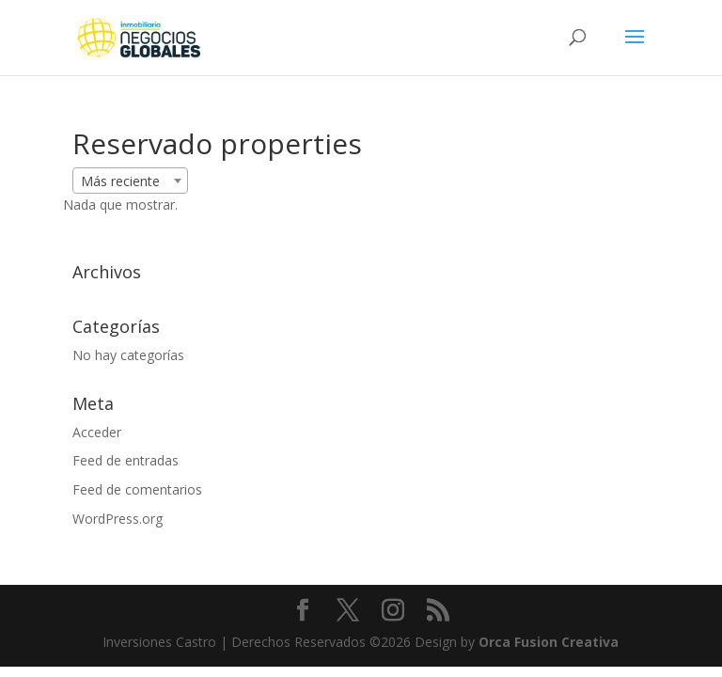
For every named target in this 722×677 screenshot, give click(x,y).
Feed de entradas (125, 460)
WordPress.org (117, 518)
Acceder (96, 432)
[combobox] (130, 180)
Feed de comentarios (137, 489)
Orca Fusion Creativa (549, 642)
